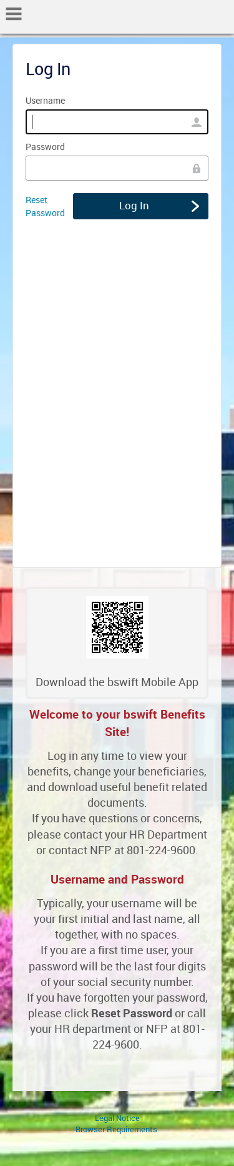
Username (45, 100)
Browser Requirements (116, 1129)
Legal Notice (117, 1118)
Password (45, 146)
